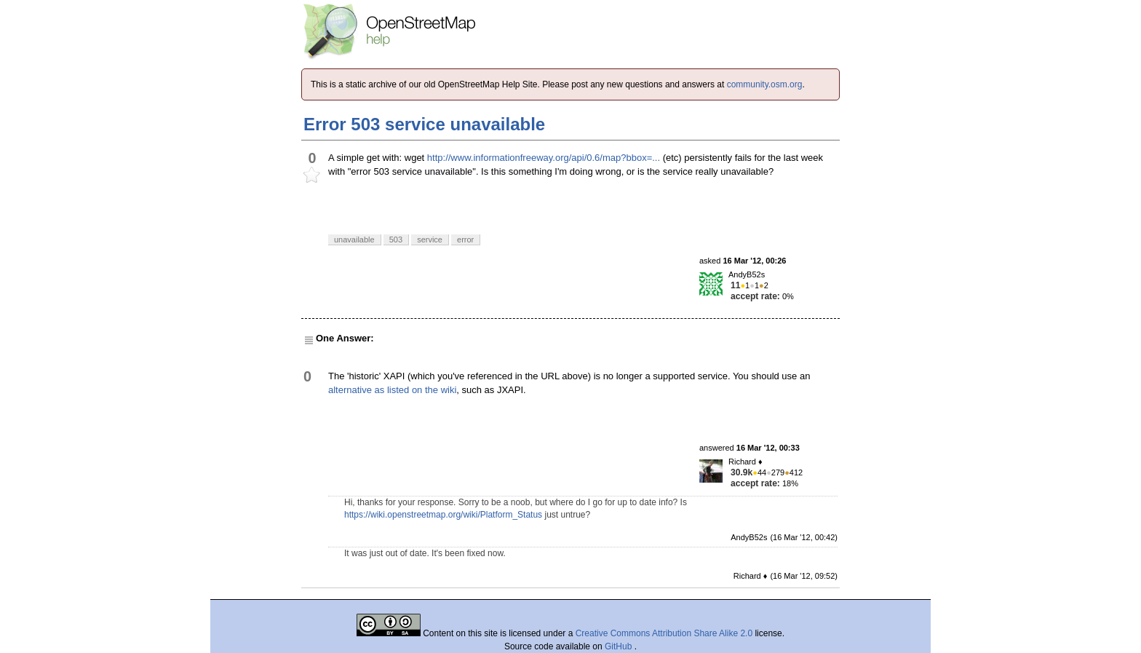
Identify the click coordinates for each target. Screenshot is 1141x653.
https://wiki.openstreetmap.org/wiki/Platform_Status (443, 515)
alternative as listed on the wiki (392, 389)
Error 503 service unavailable (424, 124)
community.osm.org (765, 84)
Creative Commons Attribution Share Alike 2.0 (664, 633)
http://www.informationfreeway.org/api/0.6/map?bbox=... (543, 157)
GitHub (620, 646)
